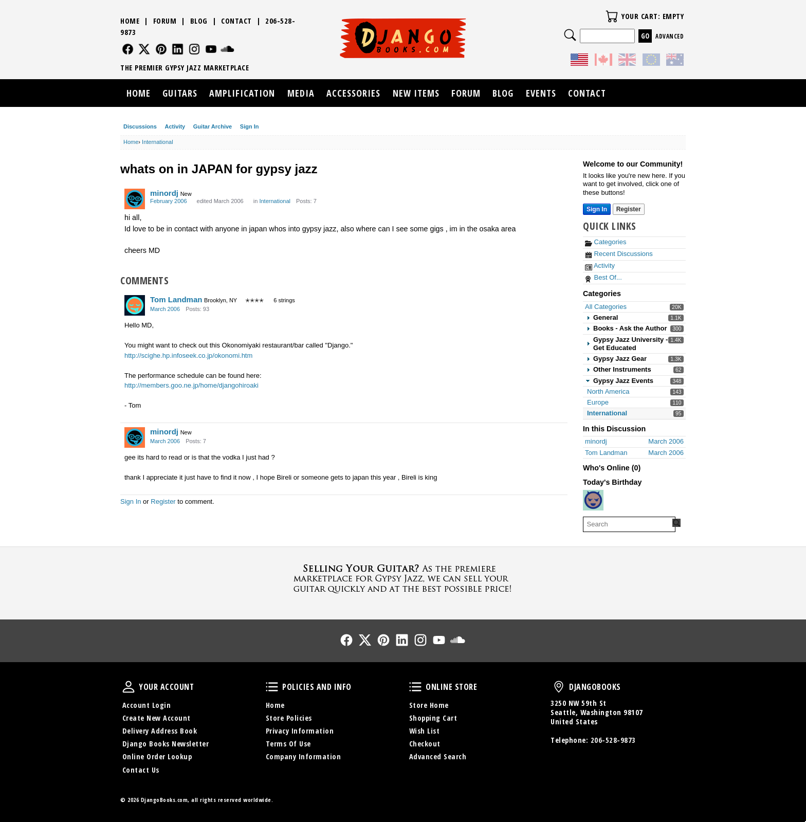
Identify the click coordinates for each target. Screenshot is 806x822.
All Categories (606, 306)
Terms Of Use (288, 743)
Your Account (128, 687)
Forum (165, 21)
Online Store (415, 687)
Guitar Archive (212, 126)
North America (608, 391)
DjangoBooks (559, 687)
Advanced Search (438, 756)
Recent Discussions (619, 254)
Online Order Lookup (157, 756)
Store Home (429, 705)
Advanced (669, 36)
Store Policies (289, 718)
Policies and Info (272, 687)
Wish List (424, 731)
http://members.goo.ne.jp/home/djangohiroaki (191, 385)
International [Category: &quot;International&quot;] (274, 201)
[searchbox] (629, 524)
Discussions (140, 126)
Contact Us (140, 770)
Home (129, 21)
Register (163, 501)
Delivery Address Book (159, 731)
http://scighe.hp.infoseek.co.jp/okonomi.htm (188, 355)
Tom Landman (176, 299)
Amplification (242, 93)
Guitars (179, 93)
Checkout (425, 743)
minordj (164, 193)
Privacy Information (300, 731)
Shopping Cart (433, 718)
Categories (605, 242)
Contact (236, 21)
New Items (416, 93)
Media (301, 93)
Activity (174, 126)
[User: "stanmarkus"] (593, 500)
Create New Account (156, 718)
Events (541, 93)
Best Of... (603, 277)
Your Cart (611, 16)
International (607, 413)
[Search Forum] (676, 523)
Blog (199, 21)
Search (570, 35)
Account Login (146, 705)
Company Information (303, 756)
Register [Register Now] (628, 209)
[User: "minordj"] (134, 199)
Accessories (353, 93)
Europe (598, 402)
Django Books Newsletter (165, 743)
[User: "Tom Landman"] (134, 305)
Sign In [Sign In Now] (597, 209)
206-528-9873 (613, 740)
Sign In (249, 126)
